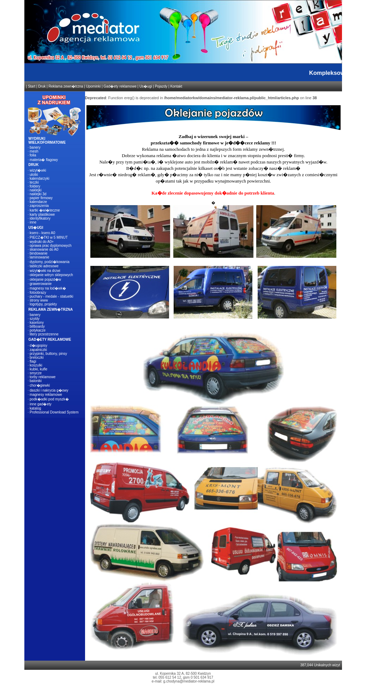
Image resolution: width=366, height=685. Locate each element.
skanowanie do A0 (44, 249)
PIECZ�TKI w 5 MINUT (49, 237)
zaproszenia (39, 206)
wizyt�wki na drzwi (45, 271)
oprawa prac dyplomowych (50, 246)
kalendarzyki (39, 178)
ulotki (34, 175)
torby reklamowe (42, 377)
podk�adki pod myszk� (49, 399)
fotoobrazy (38, 292)
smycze (36, 373)
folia (33, 155)
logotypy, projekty (43, 304)
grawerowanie (41, 284)
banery (35, 147)
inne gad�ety (41, 404)
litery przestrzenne (44, 334)
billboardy (37, 326)
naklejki (35, 190)
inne (33, 222)
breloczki (36, 357)
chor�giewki (40, 385)
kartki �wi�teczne (45, 210)
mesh (34, 151)
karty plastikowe (42, 214)
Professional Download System (54, 412)
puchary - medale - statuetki (51, 296)
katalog (35, 408)
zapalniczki (38, 350)
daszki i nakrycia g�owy (49, 390)
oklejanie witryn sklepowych (51, 275)
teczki (34, 182)
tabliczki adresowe (44, 266)
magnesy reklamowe (46, 395)
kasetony (37, 322)
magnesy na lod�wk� (48, 288)
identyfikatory (40, 218)
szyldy (35, 319)
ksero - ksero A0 (42, 233)
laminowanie (39, 257)
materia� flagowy (44, 160)
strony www (39, 300)
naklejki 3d (38, 194)
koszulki (36, 365)
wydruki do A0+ (42, 242)
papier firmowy (41, 198)
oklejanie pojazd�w (45, 279)
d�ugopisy (38, 345)
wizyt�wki (38, 170)
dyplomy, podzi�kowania (50, 262)
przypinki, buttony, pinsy (48, 354)
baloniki (36, 381)
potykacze (38, 330)
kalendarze (38, 202)
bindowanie (39, 253)
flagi (33, 361)
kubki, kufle (38, 369)
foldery (35, 186)
